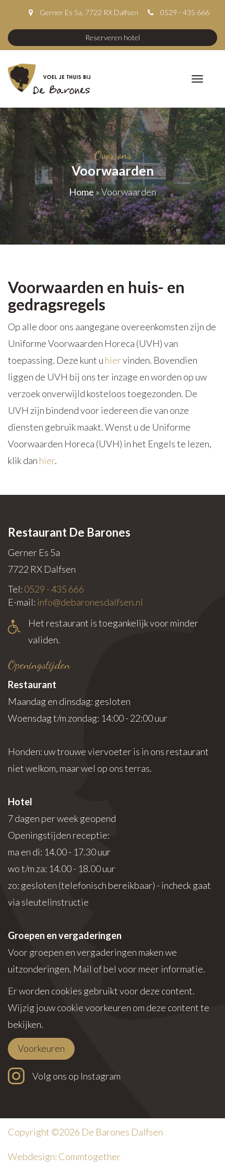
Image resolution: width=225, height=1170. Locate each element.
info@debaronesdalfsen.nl (90, 602)
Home (81, 192)
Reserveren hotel (112, 37)
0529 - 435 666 (184, 12)
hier (113, 360)
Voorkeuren (41, 1048)
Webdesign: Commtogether (64, 1156)
